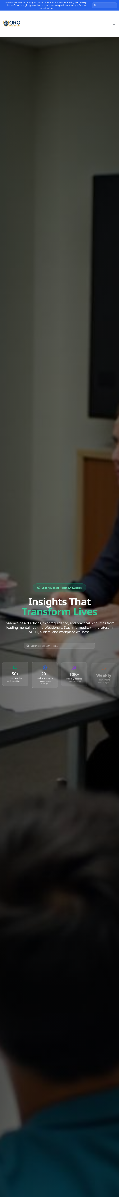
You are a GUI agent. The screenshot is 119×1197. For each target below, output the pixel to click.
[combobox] (104, 5)
